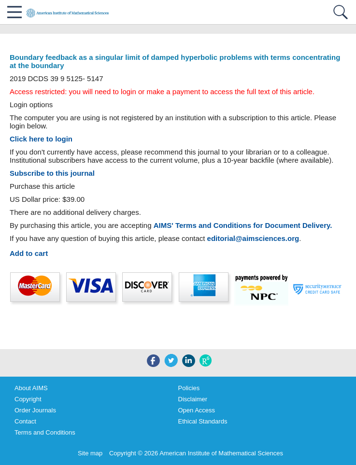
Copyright (28, 399)
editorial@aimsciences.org (253, 238)
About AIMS (31, 388)
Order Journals (35, 410)
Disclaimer (193, 399)
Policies (189, 388)
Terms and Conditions (44, 432)
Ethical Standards (203, 421)
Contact (25, 421)
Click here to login (41, 139)
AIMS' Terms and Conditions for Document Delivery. (243, 225)
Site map (90, 453)
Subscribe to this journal (52, 173)
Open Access (196, 410)
